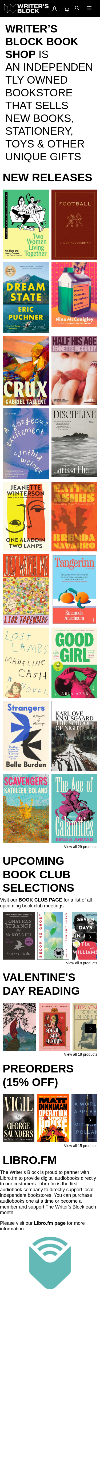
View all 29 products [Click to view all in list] (80, 847)
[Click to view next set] (90, 937)
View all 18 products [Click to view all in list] (80, 1054)
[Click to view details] (26, 224)
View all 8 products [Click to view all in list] (81, 963)
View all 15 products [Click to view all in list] (80, 1146)
